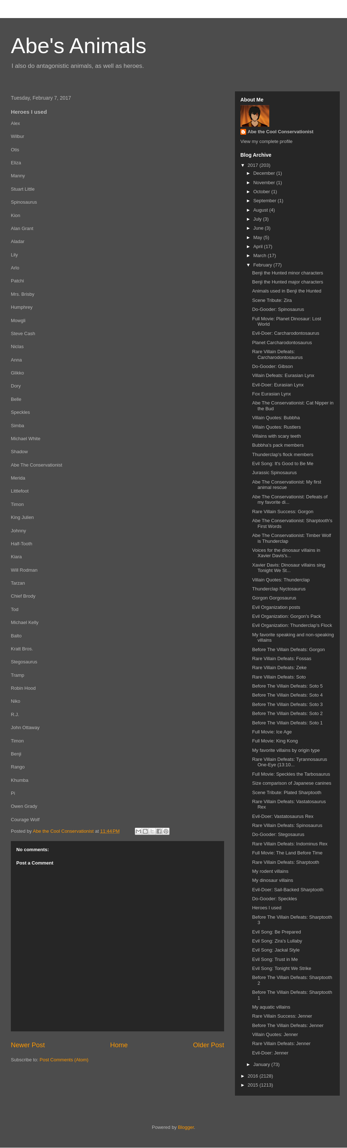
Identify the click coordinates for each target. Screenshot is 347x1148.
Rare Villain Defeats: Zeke (279, 667)
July (258, 219)
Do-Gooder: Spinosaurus (278, 309)
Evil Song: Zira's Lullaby (277, 941)
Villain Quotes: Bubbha (276, 417)
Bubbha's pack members (278, 445)
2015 (254, 1085)
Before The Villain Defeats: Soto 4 (287, 695)
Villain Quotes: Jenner (275, 1034)
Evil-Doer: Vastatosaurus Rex (282, 816)
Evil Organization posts (276, 607)
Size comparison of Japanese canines (291, 783)
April (258, 246)
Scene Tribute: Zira (272, 300)
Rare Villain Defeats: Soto (279, 677)
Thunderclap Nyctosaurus (278, 589)
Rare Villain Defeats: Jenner (281, 1043)
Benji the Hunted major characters (287, 282)
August (261, 210)
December (265, 173)
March (260, 255)
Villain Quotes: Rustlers (276, 427)
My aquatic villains (271, 1007)
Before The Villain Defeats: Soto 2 (287, 713)
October (262, 191)
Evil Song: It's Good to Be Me (282, 463)
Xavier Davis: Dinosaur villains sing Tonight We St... (288, 567)
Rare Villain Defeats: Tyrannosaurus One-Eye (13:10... (289, 762)
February (263, 265)
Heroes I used (266, 907)
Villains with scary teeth (276, 436)
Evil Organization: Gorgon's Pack (286, 616)
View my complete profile (266, 141)
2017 (254, 165)
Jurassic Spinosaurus (274, 472)
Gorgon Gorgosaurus (274, 598)
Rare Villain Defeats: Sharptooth (285, 862)
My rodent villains (270, 871)
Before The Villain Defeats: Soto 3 (287, 704)
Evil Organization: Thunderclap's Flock (292, 625)
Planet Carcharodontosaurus (282, 342)
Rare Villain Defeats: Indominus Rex (289, 843)
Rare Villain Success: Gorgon (282, 511)
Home (119, 1045)
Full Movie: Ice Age (272, 732)
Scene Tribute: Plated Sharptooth (286, 792)
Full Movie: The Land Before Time (287, 852)
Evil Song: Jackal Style (276, 950)
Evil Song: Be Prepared (276, 932)
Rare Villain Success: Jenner (282, 1016)
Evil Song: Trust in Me (274, 959)
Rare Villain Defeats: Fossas (281, 658)
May (258, 237)
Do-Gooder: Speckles (274, 898)
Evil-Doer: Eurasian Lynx (278, 384)
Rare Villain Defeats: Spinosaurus (287, 825)
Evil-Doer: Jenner (270, 1053)
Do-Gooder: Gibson (272, 366)
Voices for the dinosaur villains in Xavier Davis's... (286, 553)
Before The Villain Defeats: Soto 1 (287, 722)
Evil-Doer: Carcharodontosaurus (285, 333)
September (265, 200)
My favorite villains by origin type (286, 750)
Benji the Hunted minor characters (287, 273)
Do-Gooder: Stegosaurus (278, 834)
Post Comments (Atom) (64, 1059)
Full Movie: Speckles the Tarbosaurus (291, 774)
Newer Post (28, 1045)
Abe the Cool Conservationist (280, 131)
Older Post (208, 1045)
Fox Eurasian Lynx (271, 394)
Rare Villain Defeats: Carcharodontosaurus (277, 354)
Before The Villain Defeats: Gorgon (288, 649)
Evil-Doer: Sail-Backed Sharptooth (287, 889)
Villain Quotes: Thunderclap (280, 579)
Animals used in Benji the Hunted (286, 291)
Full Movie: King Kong (274, 741)
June (259, 228)
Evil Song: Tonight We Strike (281, 968)
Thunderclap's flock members (282, 454)
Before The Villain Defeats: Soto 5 (287, 686)
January (262, 1064)
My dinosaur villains (272, 880)
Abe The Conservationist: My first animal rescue (286, 484)
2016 (254, 1076)
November (265, 182)
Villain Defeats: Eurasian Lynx (283, 375)
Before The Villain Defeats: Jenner (288, 1025)
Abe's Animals (78, 46)
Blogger (186, 1127)
